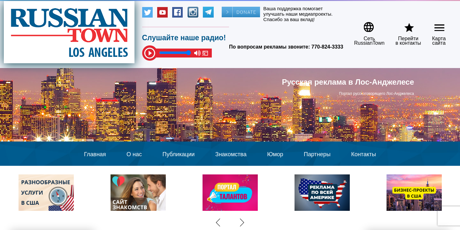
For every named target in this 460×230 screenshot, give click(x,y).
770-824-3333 (327, 47)
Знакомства (231, 154)
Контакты (363, 154)
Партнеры (317, 154)
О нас (134, 154)
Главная (95, 154)
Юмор (275, 154)
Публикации (178, 154)
